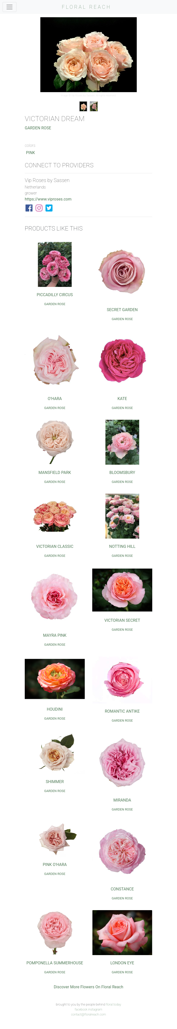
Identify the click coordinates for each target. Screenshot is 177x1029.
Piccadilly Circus (55, 294)
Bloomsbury (122, 472)
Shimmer (55, 781)
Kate (122, 398)
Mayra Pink (54, 635)
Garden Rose (38, 128)
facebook (81, 1009)
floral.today (113, 1004)
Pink (30, 152)
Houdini (54, 709)
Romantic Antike (122, 711)
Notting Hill (122, 546)
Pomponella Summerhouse (54, 963)
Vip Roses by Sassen (82, 95)
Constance (122, 889)
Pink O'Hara (55, 864)
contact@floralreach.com (88, 1014)
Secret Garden (122, 309)
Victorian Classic (55, 546)
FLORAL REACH (86, 7)
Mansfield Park (54, 472)
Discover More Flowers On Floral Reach (88, 987)
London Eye (122, 963)
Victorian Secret (122, 620)
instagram (95, 1009)
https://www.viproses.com (48, 199)
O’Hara (55, 398)
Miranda (122, 800)
